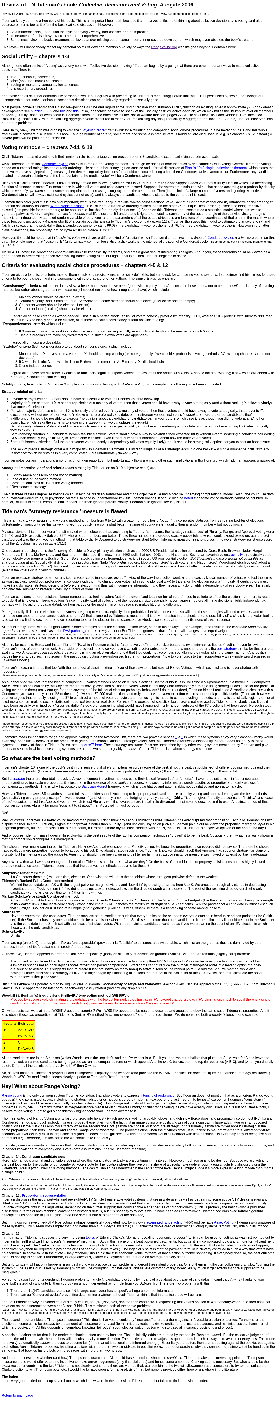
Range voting (12, 1095)
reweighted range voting (164, 1222)
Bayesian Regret (94, 786)
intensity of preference (157, 1095)
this (63, 111)
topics (90, 1237)
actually (237, 554)
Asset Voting (224, 1222)
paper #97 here (90, 745)
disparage (17, 778)
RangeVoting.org (164, 47)
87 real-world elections (67, 206)
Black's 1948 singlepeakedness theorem (216, 168)
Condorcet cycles (55, 164)
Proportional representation (44, 1195)
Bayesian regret (93, 130)
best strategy (227, 648)
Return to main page (17, 1395)
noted (188, 498)
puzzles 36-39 (41, 111)
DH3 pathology (74, 631)
